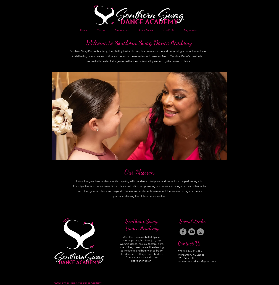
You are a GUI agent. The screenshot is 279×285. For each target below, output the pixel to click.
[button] (139, 116)
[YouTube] (191, 231)
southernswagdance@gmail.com (197, 261)
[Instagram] (200, 231)
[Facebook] (183, 231)
